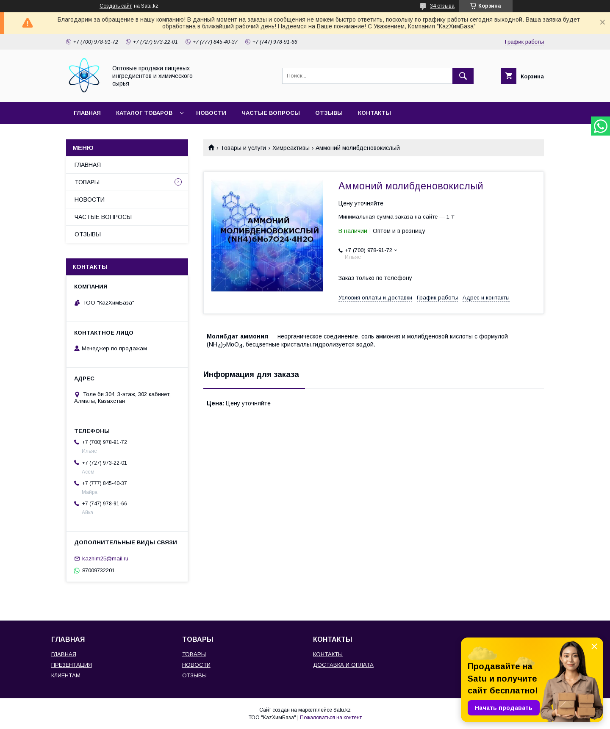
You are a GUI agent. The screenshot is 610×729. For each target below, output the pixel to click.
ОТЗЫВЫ (329, 113)
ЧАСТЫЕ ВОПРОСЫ (270, 113)
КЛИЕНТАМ (65, 675)
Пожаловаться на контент (331, 718)
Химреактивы (291, 147)
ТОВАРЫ (87, 182)
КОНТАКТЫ (374, 113)
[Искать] (463, 76)
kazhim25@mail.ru (105, 558)
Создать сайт (116, 6)
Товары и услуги (243, 147)
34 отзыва (442, 6)
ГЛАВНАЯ (87, 113)
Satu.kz (342, 710)
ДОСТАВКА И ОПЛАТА (343, 665)
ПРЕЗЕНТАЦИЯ (71, 665)
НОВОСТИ (211, 113)
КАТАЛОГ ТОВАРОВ (144, 113)
